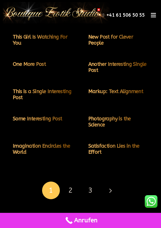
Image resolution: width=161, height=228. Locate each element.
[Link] (55, 12)
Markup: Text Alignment (115, 91)
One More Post (29, 64)
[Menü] (153, 15)
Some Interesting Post (37, 119)
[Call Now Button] (80, 220)
